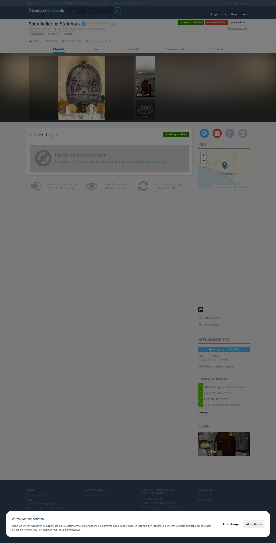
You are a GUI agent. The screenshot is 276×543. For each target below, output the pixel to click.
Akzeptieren (254, 524)
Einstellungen (231, 524)
